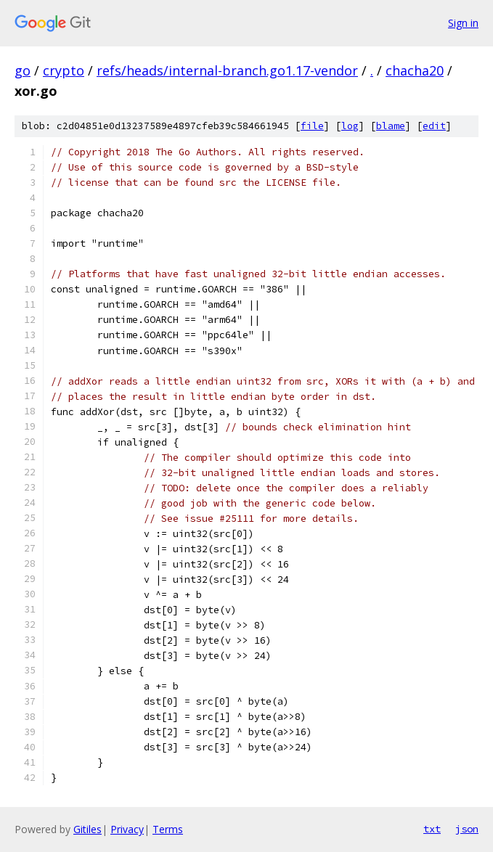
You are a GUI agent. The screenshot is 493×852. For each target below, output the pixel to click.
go (22, 70)
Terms (167, 829)
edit (434, 126)
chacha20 (415, 70)
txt (432, 828)
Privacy (127, 829)
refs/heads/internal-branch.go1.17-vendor (227, 70)
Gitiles (87, 829)
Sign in (463, 23)
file (312, 126)
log (350, 126)
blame (390, 126)
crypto (63, 70)
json (466, 828)
